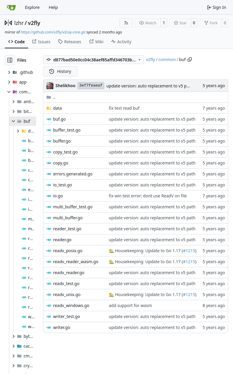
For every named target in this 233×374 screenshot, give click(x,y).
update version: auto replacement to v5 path (149, 86)
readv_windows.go (71, 305)
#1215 (189, 250)
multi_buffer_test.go (73, 207)
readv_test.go (66, 283)
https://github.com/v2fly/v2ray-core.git (53, 32)
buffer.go (62, 141)
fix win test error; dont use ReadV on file (148, 196)
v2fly (34, 23)
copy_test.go (65, 152)
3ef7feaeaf (90, 85)
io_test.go (62, 185)
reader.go (62, 239)
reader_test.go (67, 228)
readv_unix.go (66, 294)
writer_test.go (66, 316)
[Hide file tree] (10, 60)
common (167, 59)
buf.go (59, 119)
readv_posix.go (68, 250)
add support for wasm (130, 305)
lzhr (19, 23)
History (60, 71)
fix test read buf (124, 108)
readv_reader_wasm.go (75, 261)
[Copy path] (190, 59)
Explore (32, 7)
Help (53, 7)
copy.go (60, 163)
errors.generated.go (73, 174)
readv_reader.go (68, 272)
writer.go (61, 327)
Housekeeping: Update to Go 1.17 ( (148, 250)
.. (51, 97)
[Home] (11, 7)
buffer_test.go (66, 130)
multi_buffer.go (68, 217)
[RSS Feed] (126, 22)
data (57, 108)
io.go (58, 196)
